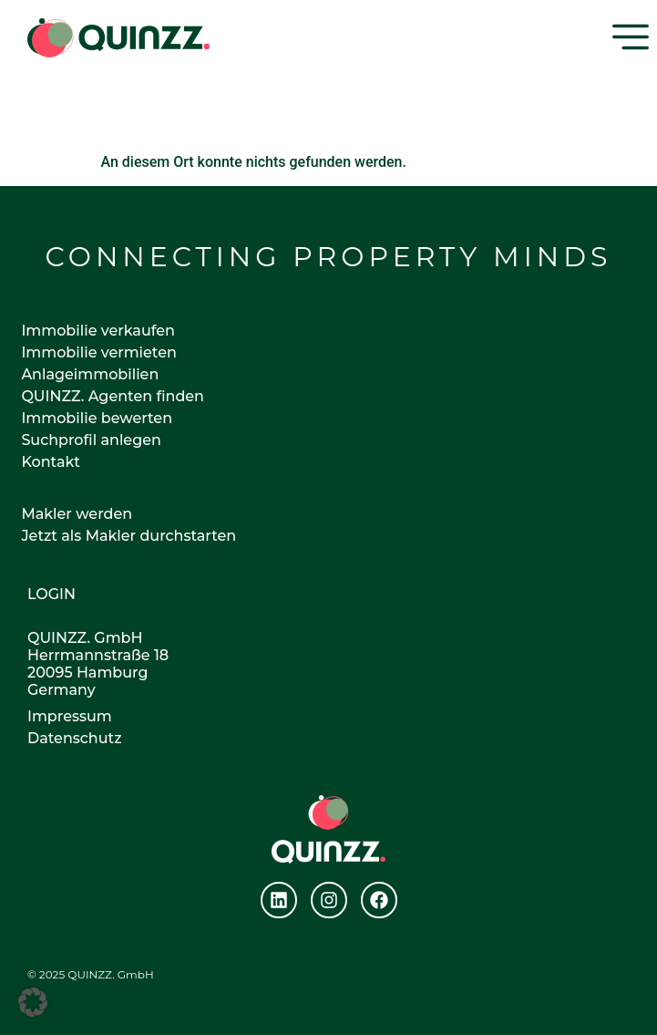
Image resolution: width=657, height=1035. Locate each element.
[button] (33, 1002)
